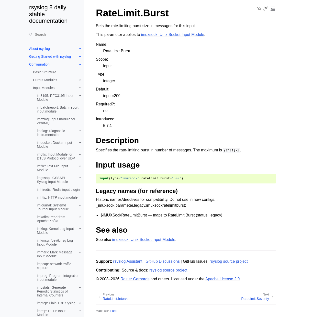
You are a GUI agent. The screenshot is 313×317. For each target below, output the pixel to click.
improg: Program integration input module (58, 278)
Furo (113, 311)
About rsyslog (39, 49)
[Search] (54, 34)
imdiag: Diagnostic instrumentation (51, 133)
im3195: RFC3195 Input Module (55, 98)
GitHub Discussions (162, 261)
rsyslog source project (229, 261)
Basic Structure (44, 72)
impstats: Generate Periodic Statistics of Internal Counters (52, 291)
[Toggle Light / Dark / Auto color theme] (265, 9)
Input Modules (44, 88)
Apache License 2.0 (222, 279)
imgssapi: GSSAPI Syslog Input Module (52, 180)
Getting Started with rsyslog (50, 56)
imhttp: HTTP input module (57, 197)
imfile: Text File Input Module (52, 168)
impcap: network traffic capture (54, 266)
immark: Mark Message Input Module (54, 254)
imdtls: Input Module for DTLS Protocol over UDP (56, 156)
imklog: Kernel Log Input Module (55, 231)
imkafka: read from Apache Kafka (51, 219)
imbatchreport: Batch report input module (57, 109)
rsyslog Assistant (127, 261)
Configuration (39, 64)
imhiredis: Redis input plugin (58, 190)
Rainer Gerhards (135, 279)
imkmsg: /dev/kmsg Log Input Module (55, 242)
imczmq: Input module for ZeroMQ (56, 121)
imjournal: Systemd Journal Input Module (53, 207)
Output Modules (45, 80)
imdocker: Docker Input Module (54, 144)
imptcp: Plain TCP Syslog (56, 303)
